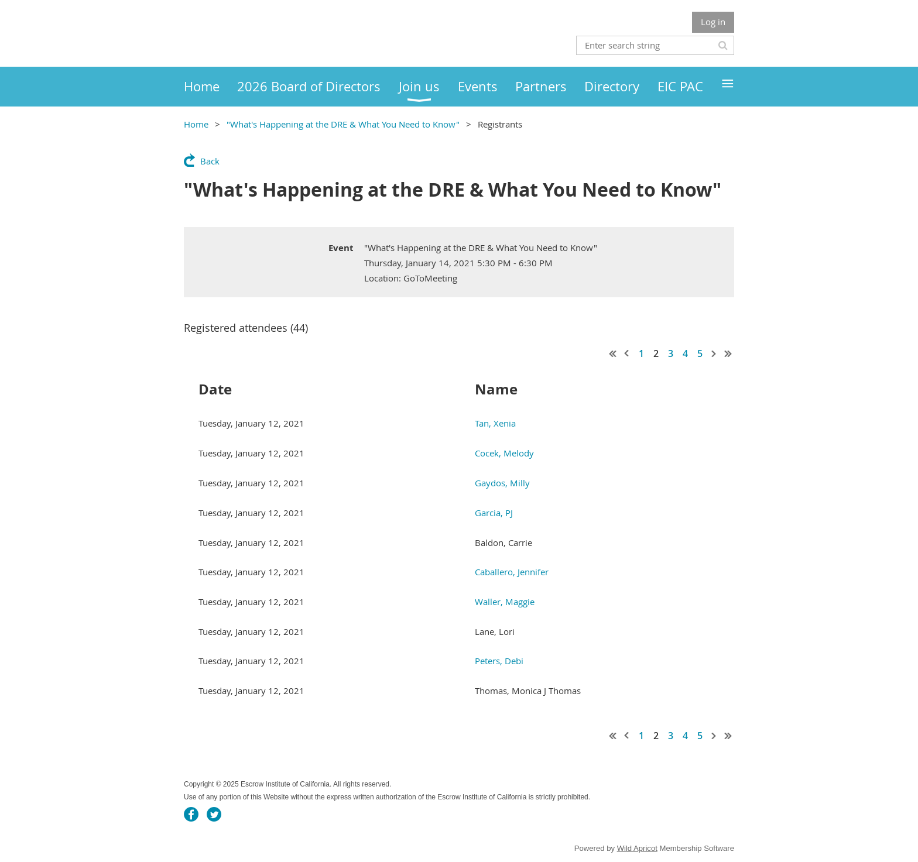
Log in (713, 22)
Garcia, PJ (494, 512)
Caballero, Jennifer (512, 572)
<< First (613, 353)
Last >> (728, 353)
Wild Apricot (637, 848)
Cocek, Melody (504, 453)
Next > (714, 353)
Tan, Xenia (495, 423)
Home (196, 124)
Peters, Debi (499, 661)
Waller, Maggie (505, 601)
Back (210, 161)
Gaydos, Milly (502, 483)
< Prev (627, 353)
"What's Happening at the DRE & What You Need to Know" (343, 124)
